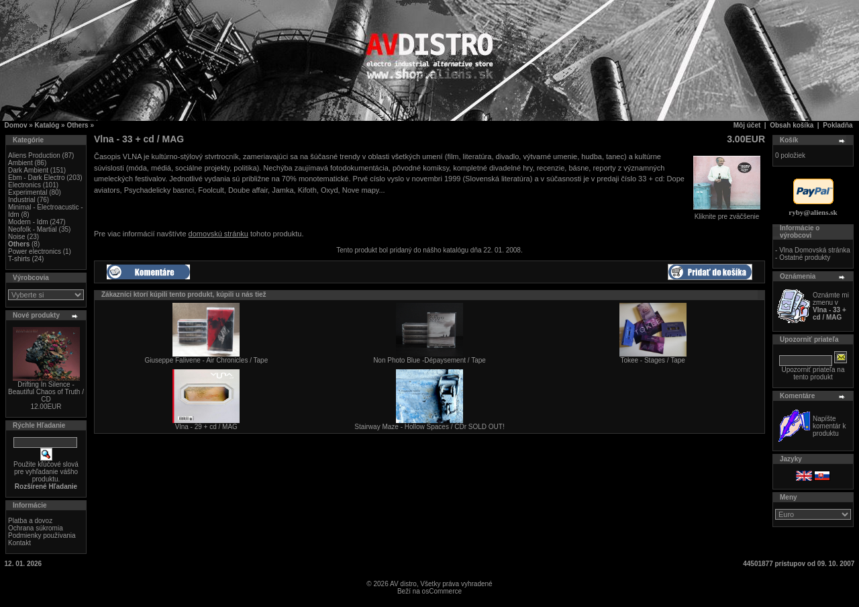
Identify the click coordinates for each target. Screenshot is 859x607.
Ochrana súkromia (35, 528)
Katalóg (47, 125)
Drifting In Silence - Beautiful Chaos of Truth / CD (46, 392)
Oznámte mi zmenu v (831, 306)
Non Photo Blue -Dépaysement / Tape (429, 360)
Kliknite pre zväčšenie (726, 213)
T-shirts (19, 259)
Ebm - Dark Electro (36, 177)
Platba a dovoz (30, 520)
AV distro (403, 584)
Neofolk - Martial (32, 229)
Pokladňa (837, 125)
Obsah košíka (791, 125)
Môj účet (747, 125)
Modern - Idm (28, 222)
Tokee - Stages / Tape (652, 360)
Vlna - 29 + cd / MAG (206, 426)
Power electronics (34, 251)
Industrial (22, 199)
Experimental (27, 192)
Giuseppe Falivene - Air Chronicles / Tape (206, 360)
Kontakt (19, 543)
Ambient (20, 163)
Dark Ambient (28, 170)
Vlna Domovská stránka (814, 250)
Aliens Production (34, 155)
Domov (16, 125)
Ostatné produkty (804, 257)
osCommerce (442, 591)
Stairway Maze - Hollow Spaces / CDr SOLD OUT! (429, 426)
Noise (17, 236)
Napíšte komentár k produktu (829, 426)
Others (77, 125)
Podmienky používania (42, 535)
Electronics (24, 185)
